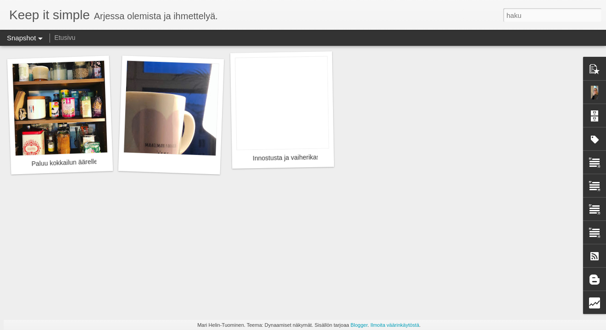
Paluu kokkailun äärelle (64, 162)
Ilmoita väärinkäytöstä (394, 325)
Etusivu (64, 37)
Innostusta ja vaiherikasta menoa (300, 157)
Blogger (358, 325)
